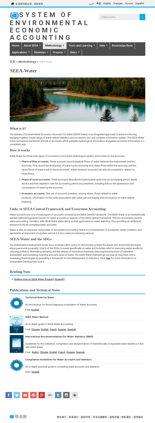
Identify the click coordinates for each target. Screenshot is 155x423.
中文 (99, 3)
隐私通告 (126, 417)
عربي (91, 3)
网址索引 (62, 417)
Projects (59, 52)
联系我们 (73, 417)
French (53, 329)
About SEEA (32, 45)
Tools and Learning (82, 45)
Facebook (8, 395)
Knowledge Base (122, 45)
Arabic (35, 352)
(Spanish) (59, 279)
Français (118, 3)
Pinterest (33, 395)
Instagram (66, 395)
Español (140, 3)
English (107, 3)
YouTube (25, 395)
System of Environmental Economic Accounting (50, 26)
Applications (21, 52)
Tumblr (58, 395)
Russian (62, 329)
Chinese (35, 329)
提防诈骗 (114, 417)
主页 (12, 62)
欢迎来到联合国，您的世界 (29, 3)
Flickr (50, 395)
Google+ (41, 395)
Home (15, 45)
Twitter (17, 395)
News (75, 52)
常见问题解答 (100, 417)
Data (103, 45)
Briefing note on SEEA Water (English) (34, 279)
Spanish (71, 329)
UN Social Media (74, 395)
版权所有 (85, 417)
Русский (129, 3)
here (108, 258)
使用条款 (138, 417)
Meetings (41, 52)
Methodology (54, 45)
